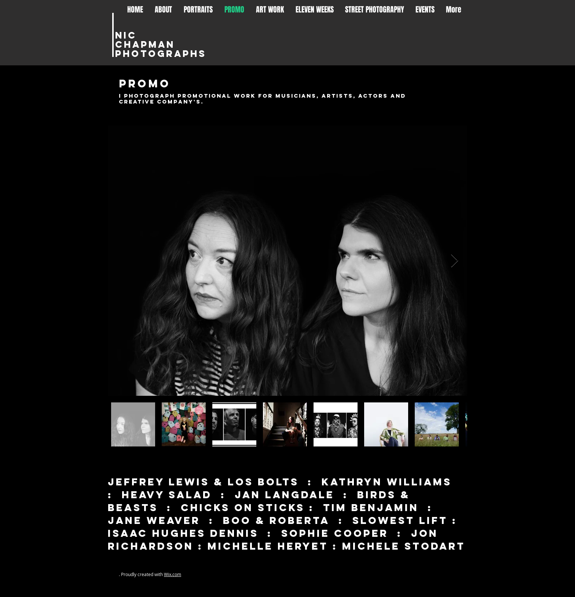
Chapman (145, 44)
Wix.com (172, 574)
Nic (126, 35)
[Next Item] (454, 261)
